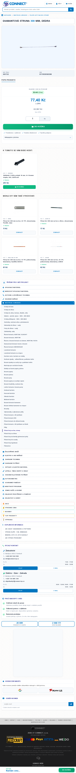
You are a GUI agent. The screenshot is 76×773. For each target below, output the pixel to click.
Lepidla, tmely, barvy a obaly (16, 471)
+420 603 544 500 (12, 557)
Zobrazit (19, 233)
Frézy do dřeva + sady (11, 329)
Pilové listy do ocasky (11, 440)
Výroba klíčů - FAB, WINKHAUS (16, 532)
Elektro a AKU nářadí (13, 456)
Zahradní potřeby (12, 464)
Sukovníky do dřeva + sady (12, 326)
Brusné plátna (8, 375)
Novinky (8, 512)
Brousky (6, 409)
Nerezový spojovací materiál (16, 292)
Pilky (5, 428)
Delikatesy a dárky (12, 498)
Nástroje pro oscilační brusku (13, 366)
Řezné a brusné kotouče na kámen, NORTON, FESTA (20, 341)
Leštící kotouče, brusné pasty (13, 388)
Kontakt (12, 720)
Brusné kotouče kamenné (12, 403)
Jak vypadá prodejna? (13, 538)
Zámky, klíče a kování (13, 491)
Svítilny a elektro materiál (16, 468)
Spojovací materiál (12, 288)
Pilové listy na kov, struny (39, 15)
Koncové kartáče (9, 394)
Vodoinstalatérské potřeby (16, 475)
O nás (18, 720)
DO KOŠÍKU (38, 127)
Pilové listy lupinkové (10, 443)
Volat (20, 568)
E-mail (56, 568)
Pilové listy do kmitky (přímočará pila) (16, 437)
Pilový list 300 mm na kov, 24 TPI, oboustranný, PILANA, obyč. (19, 222)
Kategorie (7, 15)
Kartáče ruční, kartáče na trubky (14, 357)
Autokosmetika (11, 479)
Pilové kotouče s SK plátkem (13, 415)
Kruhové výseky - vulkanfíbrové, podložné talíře (19, 360)
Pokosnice (7, 446)
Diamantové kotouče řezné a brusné (15, 344)
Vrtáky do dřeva (9, 310)
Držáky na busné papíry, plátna (13, 369)
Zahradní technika (12, 460)
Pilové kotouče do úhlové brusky (14, 422)
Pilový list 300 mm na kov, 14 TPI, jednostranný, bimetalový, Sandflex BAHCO (19, 261)
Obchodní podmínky (27, 720)
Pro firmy (38, 720)
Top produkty (11, 516)
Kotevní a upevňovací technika (17, 296)
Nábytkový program (13, 487)
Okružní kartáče (9, 397)
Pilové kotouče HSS (10, 418)
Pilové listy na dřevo (10, 434)
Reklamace (52, 720)
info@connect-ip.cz (12, 559)
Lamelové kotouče (10, 350)
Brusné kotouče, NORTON (12, 338)
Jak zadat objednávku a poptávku (18, 529)
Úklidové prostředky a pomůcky (18, 495)
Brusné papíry (8, 372)
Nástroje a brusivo (20, 15)
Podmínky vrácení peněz (64, 720)
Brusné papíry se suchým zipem (14, 381)
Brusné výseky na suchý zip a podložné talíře (18, 363)
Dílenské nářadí (11, 300)
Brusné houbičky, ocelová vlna (13, 384)
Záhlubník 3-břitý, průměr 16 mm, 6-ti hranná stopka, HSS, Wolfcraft (18, 177)
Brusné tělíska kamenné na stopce (15, 406)
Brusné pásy (8, 378)
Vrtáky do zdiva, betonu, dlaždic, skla (16, 313)
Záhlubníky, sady (9, 332)
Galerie (45, 720)
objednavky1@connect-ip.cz (14, 582)
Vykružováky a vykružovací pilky (13, 412)
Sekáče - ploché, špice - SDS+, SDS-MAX (17, 316)
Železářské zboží (12, 452)
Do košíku (66, 770)
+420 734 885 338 (12, 579)
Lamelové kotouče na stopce (13, 354)
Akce (7, 504)
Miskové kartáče (9, 400)
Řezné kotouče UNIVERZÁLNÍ (13, 347)
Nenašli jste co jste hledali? (16, 535)
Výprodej (8, 520)
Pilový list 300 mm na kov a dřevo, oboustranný (56, 221)
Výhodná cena (10, 508)
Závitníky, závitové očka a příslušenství (16, 323)
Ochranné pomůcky (12, 483)
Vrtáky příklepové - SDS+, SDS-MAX (15, 320)
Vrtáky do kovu (8, 307)
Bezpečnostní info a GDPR (38, 722)
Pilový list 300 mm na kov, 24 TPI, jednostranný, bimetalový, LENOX (52, 261)
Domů (6, 720)
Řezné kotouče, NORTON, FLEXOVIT (15, 335)
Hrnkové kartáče (9, 391)
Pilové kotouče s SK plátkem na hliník (16, 425)
